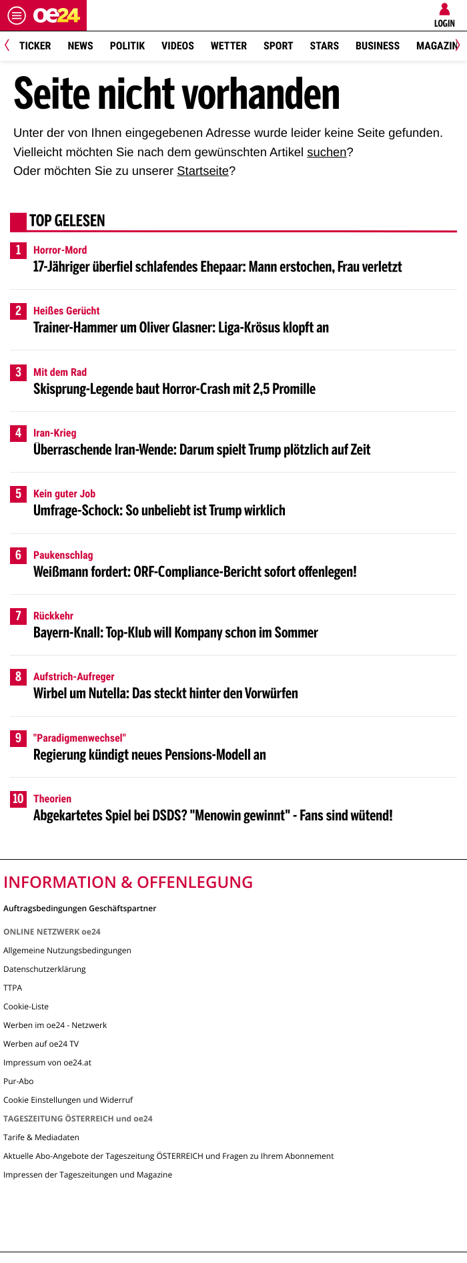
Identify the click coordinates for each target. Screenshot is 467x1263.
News (80, 45)
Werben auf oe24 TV (41, 1043)
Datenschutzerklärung (44, 969)
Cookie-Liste (26, 1006)
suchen (326, 152)
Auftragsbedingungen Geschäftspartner (79, 908)
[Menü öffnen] (17, 15)
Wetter (229, 45)
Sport (279, 45)
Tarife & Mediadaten (41, 1137)
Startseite (203, 171)
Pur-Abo (18, 1081)
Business (378, 45)
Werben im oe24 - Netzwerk (55, 1025)
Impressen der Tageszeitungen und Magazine (87, 1174)
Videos (177, 45)
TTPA (12, 987)
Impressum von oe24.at (47, 1062)
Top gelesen (67, 222)
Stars (324, 45)
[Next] (455, 46)
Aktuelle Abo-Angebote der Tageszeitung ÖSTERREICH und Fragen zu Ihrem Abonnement (168, 1156)
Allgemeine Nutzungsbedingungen (67, 950)
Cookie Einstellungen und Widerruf (68, 1099)
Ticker (35, 45)
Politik (127, 45)
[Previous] (11, 46)
